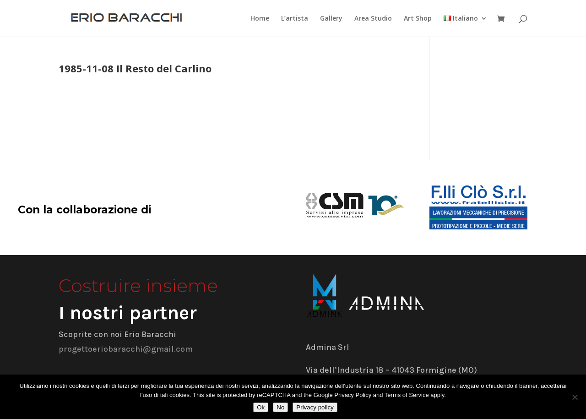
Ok (261, 407)
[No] (574, 397)
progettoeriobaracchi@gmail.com (126, 349)
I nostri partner (128, 312)
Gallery (331, 18)
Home (259, 18)
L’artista (294, 18)
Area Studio (373, 18)
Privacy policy (314, 407)
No (280, 407)
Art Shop (418, 18)
